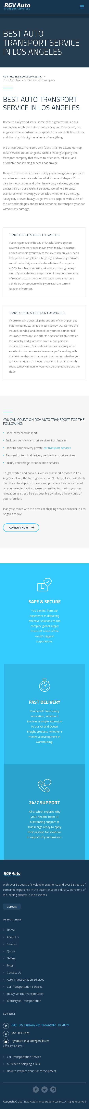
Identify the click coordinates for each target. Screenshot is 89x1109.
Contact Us (14, 972)
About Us (13, 937)
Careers (12, 906)
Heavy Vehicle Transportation (25, 994)
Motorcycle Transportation (24, 1001)
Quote (11, 951)
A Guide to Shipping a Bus (23, 1064)
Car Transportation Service (24, 1057)
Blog (10, 965)
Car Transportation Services (24, 986)
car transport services (57, 448)
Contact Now (21, 527)
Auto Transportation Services (25, 979)
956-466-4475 (20, 1033)
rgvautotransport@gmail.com (30, 1041)
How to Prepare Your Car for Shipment (31, 1071)
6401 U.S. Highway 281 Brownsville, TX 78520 (41, 1025)
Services (12, 944)
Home (11, 930)
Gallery (11, 958)
